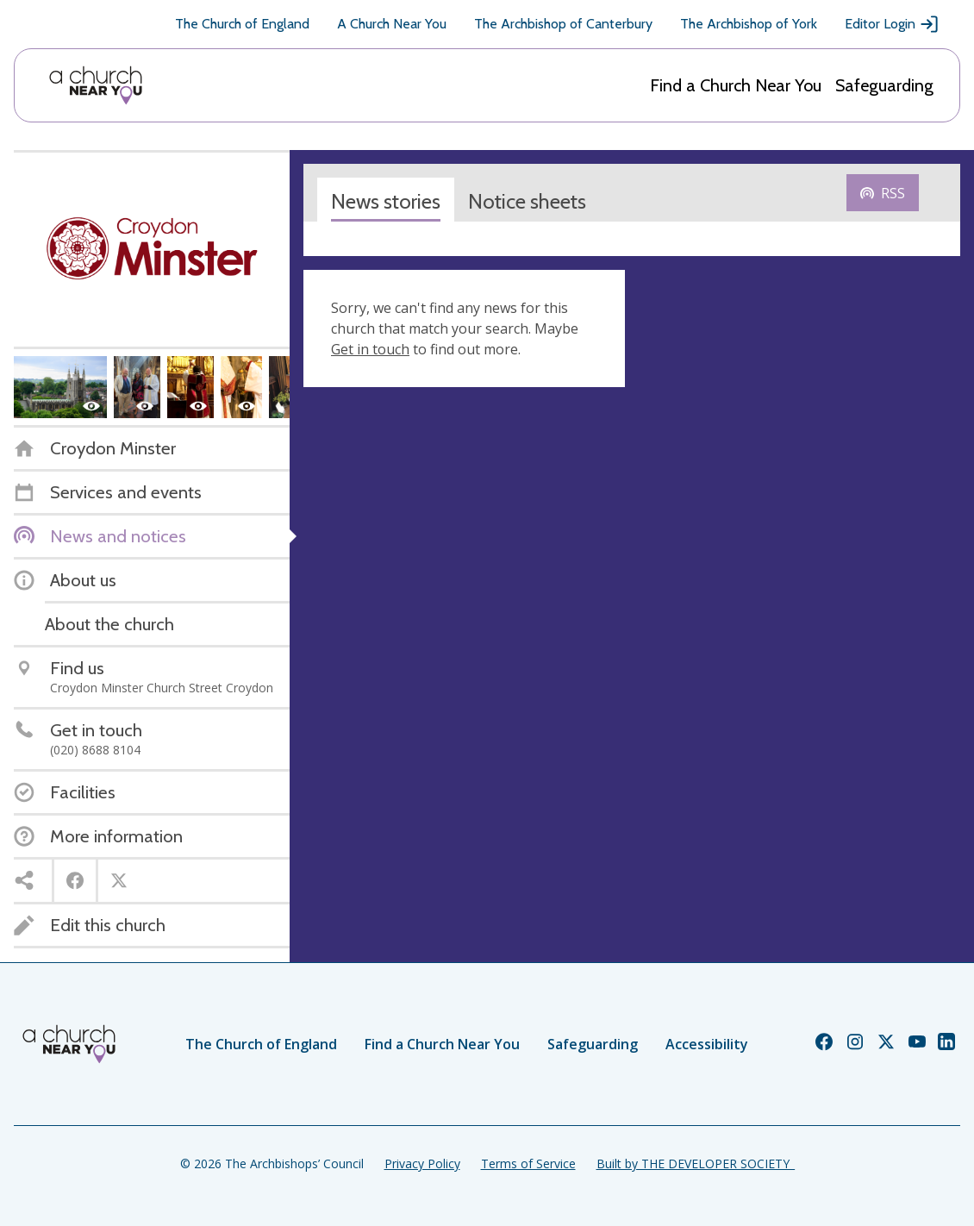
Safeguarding (884, 85)
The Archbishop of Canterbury (563, 24)
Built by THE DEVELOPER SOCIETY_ (695, 1163)
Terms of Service (528, 1163)
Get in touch (370, 349)
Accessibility (706, 1044)
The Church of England (242, 24)
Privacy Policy (422, 1163)
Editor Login (892, 24)
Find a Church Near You (735, 85)
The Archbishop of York (748, 24)
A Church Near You (391, 24)
